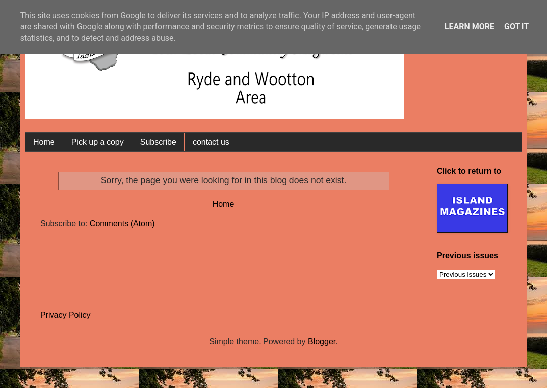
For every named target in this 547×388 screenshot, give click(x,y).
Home (44, 142)
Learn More (469, 26)
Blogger (321, 341)
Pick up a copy (97, 142)
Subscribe (158, 142)
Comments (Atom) (122, 223)
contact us (211, 142)
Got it (516, 26)
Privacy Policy (65, 315)
